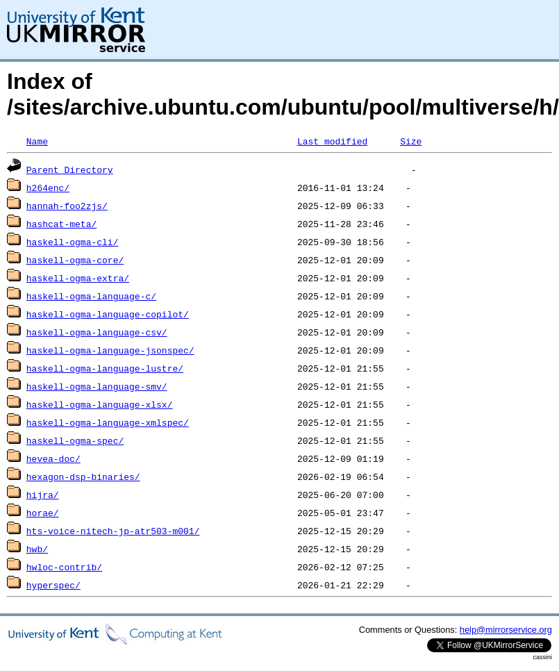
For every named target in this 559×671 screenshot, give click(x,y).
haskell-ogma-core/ (75, 260)
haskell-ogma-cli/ (72, 241)
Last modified (332, 141)
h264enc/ (47, 187)
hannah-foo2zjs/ (67, 205)
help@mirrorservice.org (506, 629)
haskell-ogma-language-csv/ (96, 332)
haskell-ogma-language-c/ (91, 296)
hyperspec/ (53, 585)
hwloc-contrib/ (64, 567)
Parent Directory (69, 169)
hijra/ (42, 494)
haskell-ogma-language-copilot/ (107, 314)
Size (411, 141)
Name (37, 141)
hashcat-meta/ (61, 223)
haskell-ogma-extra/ (77, 278)
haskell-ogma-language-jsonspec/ (110, 350)
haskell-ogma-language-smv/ (96, 386)
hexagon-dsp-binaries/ (83, 476)
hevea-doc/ (53, 458)
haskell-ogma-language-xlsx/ (99, 404)
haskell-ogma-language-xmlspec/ (107, 422)
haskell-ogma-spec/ (75, 440)
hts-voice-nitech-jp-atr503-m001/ (113, 530)
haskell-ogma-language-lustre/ (104, 368)
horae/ (42, 512)
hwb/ (37, 548)
